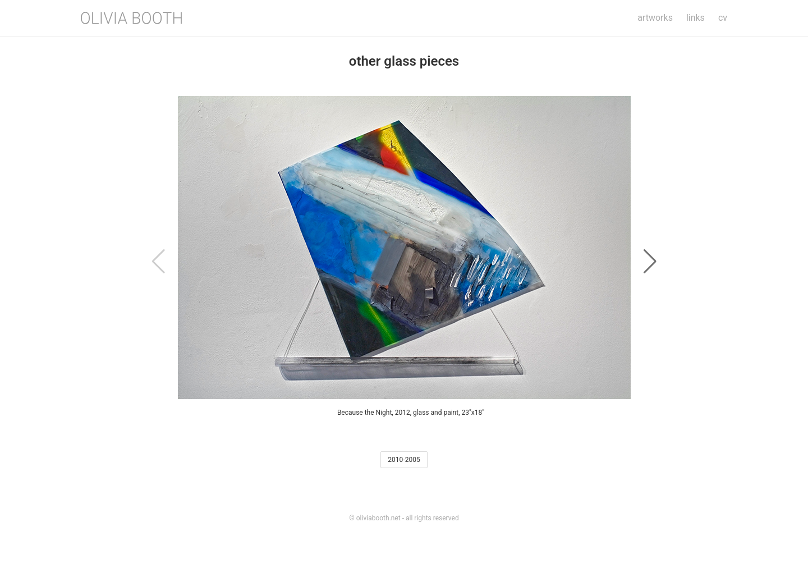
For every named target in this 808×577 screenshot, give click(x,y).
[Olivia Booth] (131, 18)
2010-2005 (404, 460)
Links (695, 17)
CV (722, 17)
